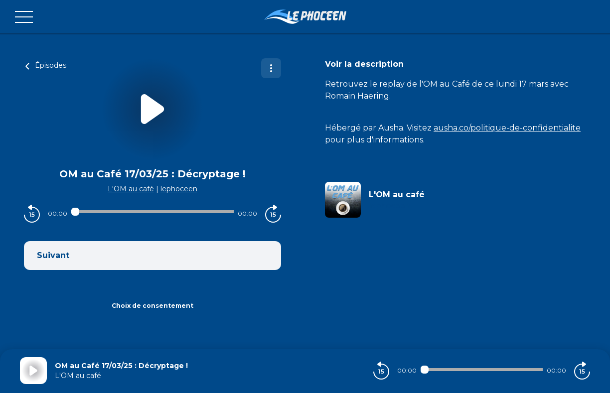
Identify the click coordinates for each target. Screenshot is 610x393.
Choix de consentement (152, 305)
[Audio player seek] (152, 212)
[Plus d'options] (271, 68)
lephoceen (178, 188)
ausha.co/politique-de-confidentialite (507, 127)
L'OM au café (131, 188)
